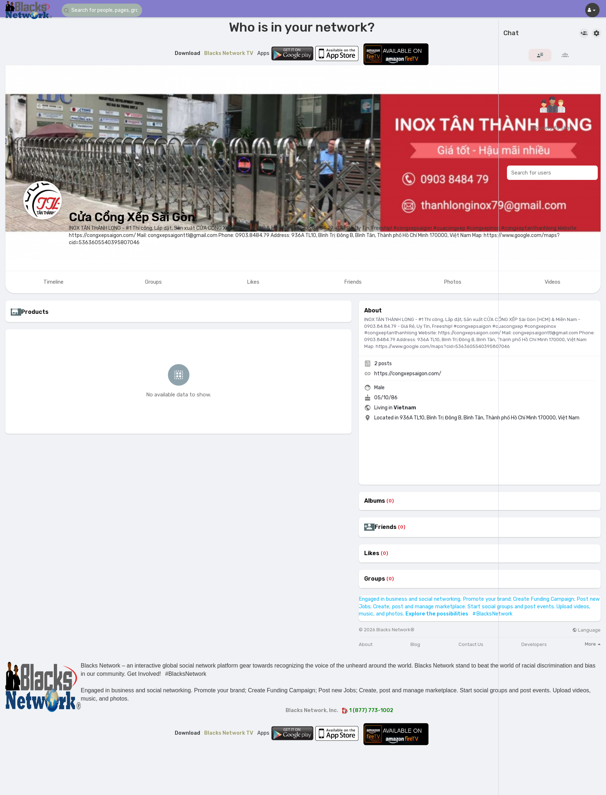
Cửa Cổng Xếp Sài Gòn (132, 217)
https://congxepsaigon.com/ (407, 374)
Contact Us (471, 644)
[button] (104, 10)
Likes (371, 553)
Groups (374, 579)
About (365, 644)
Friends (385, 527)
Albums (374, 501)
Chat (511, 33)
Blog (415, 644)
